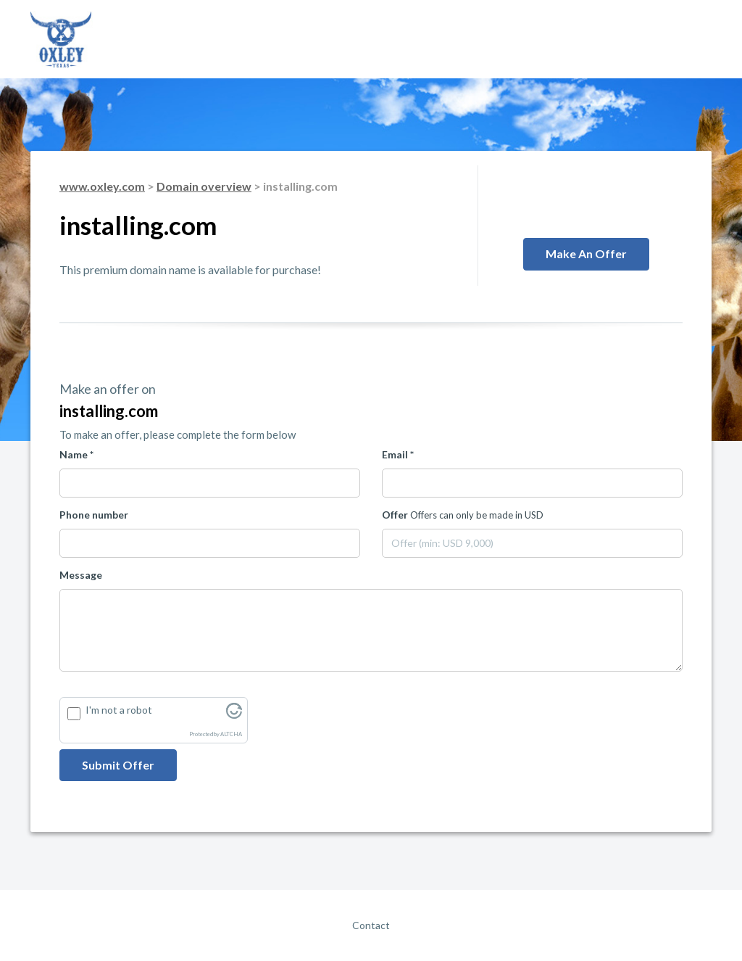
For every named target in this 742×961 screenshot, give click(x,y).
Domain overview (204, 186)
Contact (371, 925)
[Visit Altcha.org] (234, 715)
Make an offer (586, 253)
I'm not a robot (119, 710)
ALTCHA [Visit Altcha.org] (231, 734)
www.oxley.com (102, 186)
